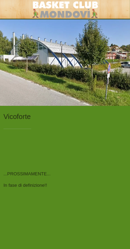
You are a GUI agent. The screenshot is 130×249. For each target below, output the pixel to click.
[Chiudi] (10, 10)
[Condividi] (118, 149)
